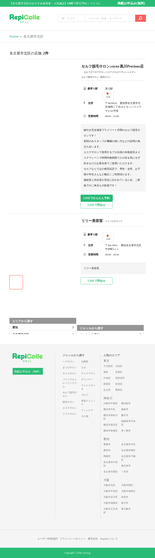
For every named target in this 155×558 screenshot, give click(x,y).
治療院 (84, 361)
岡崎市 (107, 456)
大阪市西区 (127, 485)
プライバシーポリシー (72, 538)
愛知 (106, 439)
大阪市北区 (109, 485)
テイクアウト (88, 373)
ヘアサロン (68, 361)
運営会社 (93, 538)
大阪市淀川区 (110, 497)
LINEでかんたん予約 (97, 198)
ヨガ (83, 367)
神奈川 (107, 398)
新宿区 (107, 384)
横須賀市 (126, 403)
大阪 (106, 480)
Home (14, 36)
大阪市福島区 (128, 491)
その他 (84, 416)
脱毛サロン (68, 402)
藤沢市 (124, 415)
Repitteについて (109, 538)
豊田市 (107, 450)
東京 (106, 360)
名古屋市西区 (110, 471)
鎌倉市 (124, 409)
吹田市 (124, 497)
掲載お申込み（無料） (28, 371)
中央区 (107, 378)
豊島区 (118, 390)
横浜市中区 (109, 409)
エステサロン (70, 408)
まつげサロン (70, 367)
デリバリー (87, 379)
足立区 (107, 390)
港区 (105, 372)
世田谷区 (120, 378)
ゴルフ (84, 394)
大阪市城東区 (110, 503)
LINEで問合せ (96, 205)
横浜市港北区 (110, 424)
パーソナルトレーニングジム (70, 383)
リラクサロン (70, 413)
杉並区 (118, 384)
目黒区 (118, 372)
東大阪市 (126, 509)
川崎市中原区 (110, 403)
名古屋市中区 (128, 444)
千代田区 (108, 366)
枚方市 (124, 503)
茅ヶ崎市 (126, 430)
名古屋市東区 (128, 450)
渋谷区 (118, 366)
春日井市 (126, 465)
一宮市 (124, 471)
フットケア (87, 410)
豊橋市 (107, 444)
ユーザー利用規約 (47, 538)
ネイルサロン (70, 373)
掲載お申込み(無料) (131, 3)
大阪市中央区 (110, 491)
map (108, 95)
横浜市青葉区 (110, 430)
